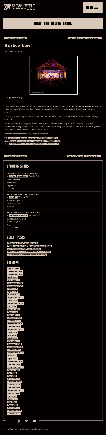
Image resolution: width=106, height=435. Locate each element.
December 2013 (15, 347)
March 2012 (13, 379)
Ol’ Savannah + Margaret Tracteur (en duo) (27, 255)
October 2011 (14, 388)
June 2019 (12, 289)
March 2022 (13, 280)
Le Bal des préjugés (18, 176)
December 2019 (15, 286)
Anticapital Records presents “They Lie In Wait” (29, 252)
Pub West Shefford (18, 215)
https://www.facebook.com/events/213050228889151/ (35, 141)
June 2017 (12, 300)
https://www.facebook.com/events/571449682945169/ (34, 144)
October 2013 (14, 350)
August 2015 (13, 309)
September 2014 (15, 330)
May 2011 (12, 402)
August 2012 (13, 370)
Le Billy (13, 197)
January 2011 (14, 414)
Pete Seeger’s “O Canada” (15, 38)
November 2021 (15, 283)
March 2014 (13, 341)
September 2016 (15, 303)
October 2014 (14, 327)
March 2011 (13, 408)
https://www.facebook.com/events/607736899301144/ (33, 138)
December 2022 (15, 271)
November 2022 (15, 274)
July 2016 (12, 306)
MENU (92, 7)
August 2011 (13, 393)
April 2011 (12, 405)
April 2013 (12, 359)
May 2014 (12, 335)
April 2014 (12, 338)
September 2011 (15, 390)
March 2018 (13, 295)
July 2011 (12, 396)
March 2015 (13, 315)
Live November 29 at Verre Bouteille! (24, 249)
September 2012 (15, 367)
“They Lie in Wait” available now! (22, 243)
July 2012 (12, 373)
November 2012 (15, 361)
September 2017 (15, 298)
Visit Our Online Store (53, 23)
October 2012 (14, 364)
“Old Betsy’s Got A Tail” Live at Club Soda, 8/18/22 (29, 246)
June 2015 (12, 312)
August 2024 (13, 269)
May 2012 (12, 376)
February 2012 (14, 382)
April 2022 (12, 277)
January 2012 (14, 385)
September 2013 (15, 353)
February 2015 (14, 318)
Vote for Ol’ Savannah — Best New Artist (85, 38)
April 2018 (12, 292)
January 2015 (14, 321)
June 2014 (12, 332)
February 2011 (14, 411)
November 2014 (15, 324)
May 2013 (12, 356)
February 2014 (14, 344)
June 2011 (12, 399)
